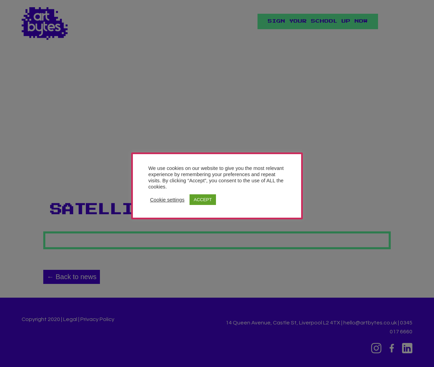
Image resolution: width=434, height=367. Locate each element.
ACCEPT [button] (203, 199)
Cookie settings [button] (167, 200)
